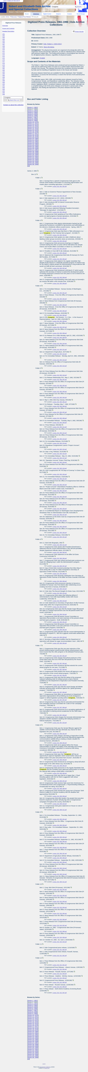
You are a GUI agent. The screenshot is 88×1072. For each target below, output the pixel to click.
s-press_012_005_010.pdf (59, 375)
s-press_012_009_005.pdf (59, 841)
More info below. (49, 47)
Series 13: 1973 (33, 127)
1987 (3, 78)
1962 (3, 35)
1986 (3, 77)
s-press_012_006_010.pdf (59, 589)
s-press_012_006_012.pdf (59, 593)
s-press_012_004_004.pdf (59, 311)
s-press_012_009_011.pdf (59, 882)
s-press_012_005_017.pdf (59, 458)
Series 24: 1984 (33, 145)
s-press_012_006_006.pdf (59, 558)
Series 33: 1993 (33, 159)
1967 (3, 44)
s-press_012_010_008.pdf (59, 931)
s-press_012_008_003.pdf (59, 752)
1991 (3, 85)
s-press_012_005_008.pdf (59, 418)
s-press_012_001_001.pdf (59, 186)
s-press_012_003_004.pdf (59, 248)
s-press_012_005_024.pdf (59, 496)
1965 (3, 41)
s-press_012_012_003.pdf (59, 973)
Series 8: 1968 (32, 119)
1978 (3, 63)
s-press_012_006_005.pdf (59, 552)
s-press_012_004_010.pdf (59, 343)
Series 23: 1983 (33, 143)
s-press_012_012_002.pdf (59, 969)
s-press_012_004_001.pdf (59, 293)
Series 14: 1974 (33, 128)
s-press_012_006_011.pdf (59, 544)
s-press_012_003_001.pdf (59, 229)
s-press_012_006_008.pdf (59, 573)
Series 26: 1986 (33, 148)
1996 (3, 94)
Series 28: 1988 (33, 151)
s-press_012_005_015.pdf (59, 449)
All (28, 166)
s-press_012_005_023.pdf (59, 490)
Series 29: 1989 (33, 153)
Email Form (46, 1068)
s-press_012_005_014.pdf (59, 443)
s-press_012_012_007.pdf (59, 992)
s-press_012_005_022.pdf (59, 484)
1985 (3, 75)
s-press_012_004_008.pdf (59, 333)
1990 (3, 84)
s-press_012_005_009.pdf (59, 422)
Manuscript (14, 16)
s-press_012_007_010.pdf (59, 722)
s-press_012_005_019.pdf (59, 468)
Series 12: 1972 (33, 125)
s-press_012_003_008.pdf (59, 277)
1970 (3, 49)
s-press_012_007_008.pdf (59, 707)
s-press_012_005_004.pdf (59, 397)
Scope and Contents (8, 28)
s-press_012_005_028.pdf (59, 520)
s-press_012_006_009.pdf (59, 581)
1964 (3, 39)
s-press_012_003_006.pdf (59, 259)
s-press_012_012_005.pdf (59, 982)
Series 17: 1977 (33, 133)
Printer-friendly (79, 31)
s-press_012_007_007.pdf (59, 700)
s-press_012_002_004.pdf (59, 212)
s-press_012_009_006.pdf (59, 847)
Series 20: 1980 (33, 138)
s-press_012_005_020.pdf (59, 474)
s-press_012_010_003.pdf (59, 901)
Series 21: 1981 (33, 140)
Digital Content (47, 14)
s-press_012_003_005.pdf (59, 253)
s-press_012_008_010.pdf (59, 803)
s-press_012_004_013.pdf (59, 360)
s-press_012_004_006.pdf (59, 321)
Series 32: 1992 (33, 158)
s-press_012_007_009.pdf (59, 715)
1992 (3, 87)
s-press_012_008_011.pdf (59, 809)
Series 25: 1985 (33, 146)
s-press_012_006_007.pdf (59, 566)
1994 (3, 91)
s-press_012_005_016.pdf (59, 453)
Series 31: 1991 (33, 156)
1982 (3, 70)
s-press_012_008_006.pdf (59, 773)
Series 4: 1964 (32, 112)
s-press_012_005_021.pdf (59, 478)
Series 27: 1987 (33, 150)
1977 (3, 61)
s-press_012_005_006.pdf (59, 406)
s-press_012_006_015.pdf (59, 614)
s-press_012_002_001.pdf (59, 195)
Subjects (58, 14)
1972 (3, 53)
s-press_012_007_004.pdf (59, 675)
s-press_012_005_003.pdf (59, 391)
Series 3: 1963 (32, 111)
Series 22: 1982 (33, 141)
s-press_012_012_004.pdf (59, 978)
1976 (3, 59)
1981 (3, 68)
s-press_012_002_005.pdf (59, 218)
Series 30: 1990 (33, 154)
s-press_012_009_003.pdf (59, 831)
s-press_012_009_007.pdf (59, 853)
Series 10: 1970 (33, 122)
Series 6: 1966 (32, 115)
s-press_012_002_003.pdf (59, 206)
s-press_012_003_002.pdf (59, 235)
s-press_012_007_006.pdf (59, 692)
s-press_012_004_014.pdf (59, 366)
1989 (3, 82)
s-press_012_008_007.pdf (59, 781)
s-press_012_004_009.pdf (59, 337)
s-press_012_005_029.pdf (59, 526)
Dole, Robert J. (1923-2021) (52, 44)
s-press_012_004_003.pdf (59, 305)
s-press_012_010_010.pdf (59, 942)
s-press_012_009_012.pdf (59, 874)
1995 (3, 92)
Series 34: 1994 (33, 161)
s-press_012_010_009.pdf (59, 937)
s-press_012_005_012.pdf (59, 433)
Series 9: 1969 (32, 120)
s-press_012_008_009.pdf (59, 796)
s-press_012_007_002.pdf (59, 663)
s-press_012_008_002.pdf (59, 743)
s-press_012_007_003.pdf (59, 669)
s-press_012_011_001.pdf (59, 955)
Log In (44, 1063)
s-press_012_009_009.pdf (59, 862)
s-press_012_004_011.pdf (59, 349)
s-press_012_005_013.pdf (59, 439)
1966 (3, 42)
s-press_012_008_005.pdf (59, 765)
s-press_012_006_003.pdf (59, 637)
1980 (3, 66)
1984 (3, 73)
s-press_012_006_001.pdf (59, 622)
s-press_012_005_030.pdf (59, 532)
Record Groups (81, 14)
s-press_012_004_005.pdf (59, 315)
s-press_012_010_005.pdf (59, 913)
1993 (3, 89)
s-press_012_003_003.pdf (59, 241)
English (42, 58)
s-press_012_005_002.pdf (59, 385)
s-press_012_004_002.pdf (59, 299)
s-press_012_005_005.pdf (59, 402)
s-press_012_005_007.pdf (59, 412)
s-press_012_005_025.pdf (59, 502)
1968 (3, 46)
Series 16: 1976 (33, 132)
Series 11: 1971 (33, 124)
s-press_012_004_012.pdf (59, 354)
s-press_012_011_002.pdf (59, 949)
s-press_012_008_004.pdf (59, 759)
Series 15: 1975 (33, 130)
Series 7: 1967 (32, 117)
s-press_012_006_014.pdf (59, 606)
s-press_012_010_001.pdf (59, 889)
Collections (36, 14)
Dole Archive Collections (45, 1067)
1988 (3, 80)
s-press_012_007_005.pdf (59, 684)
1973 (3, 54)
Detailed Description (8, 31)
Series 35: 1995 (33, 162)
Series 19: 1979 (33, 137)
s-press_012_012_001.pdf (59, 965)
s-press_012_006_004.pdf (59, 643)
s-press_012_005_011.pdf (59, 427)
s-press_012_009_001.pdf (59, 819)
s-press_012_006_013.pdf (59, 601)
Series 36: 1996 (33, 164)
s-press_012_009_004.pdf (59, 837)
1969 (3, 47)
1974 (3, 56)
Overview (5, 25)
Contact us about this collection (13, 105)
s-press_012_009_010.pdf (59, 868)
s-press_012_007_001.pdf (59, 656)
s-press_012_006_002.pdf (59, 629)
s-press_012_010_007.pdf (59, 925)
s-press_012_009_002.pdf (59, 825)
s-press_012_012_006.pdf (59, 986)
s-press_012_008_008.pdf (59, 788)
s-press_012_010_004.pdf (59, 907)
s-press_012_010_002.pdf (59, 895)
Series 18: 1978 (33, 135)
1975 (3, 58)
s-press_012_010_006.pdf (59, 919)
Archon (7, 16)
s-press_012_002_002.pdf (59, 200)
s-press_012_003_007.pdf (59, 268)
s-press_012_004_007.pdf (59, 327)
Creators (69, 14)
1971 (3, 51)
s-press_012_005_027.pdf (59, 514)
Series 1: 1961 (32, 107)
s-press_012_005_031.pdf (59, 537)
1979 (3, 65)
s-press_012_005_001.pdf (59, 379)
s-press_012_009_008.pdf (59, 858)
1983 (3, 72)
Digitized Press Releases (25, 16)
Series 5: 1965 (32, 114)
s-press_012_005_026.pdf (59, 508)
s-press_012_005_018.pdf (59, 462)
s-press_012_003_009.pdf (59, 283)
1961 (3, 34)
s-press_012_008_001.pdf (59, 733)
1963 (3, 37)
